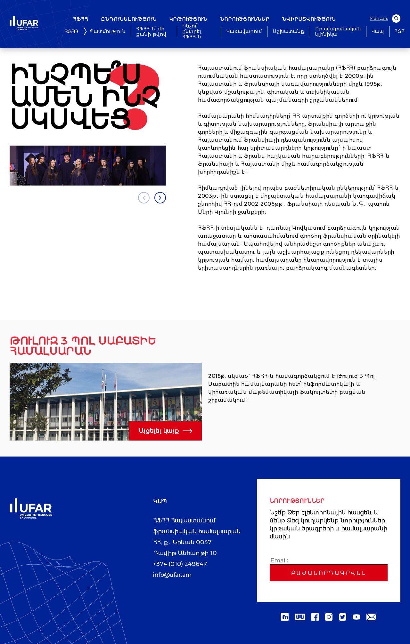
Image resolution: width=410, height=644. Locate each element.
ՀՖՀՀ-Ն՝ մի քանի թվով (151, 31)
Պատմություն (108, 31)
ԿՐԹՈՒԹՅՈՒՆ (188, 19)
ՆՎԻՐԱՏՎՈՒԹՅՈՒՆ (309, 19)
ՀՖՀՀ (80, 19)
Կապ (378, 31)
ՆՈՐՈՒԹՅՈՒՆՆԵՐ (244, 19)
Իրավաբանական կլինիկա (338, 31)
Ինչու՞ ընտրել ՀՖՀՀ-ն (192, 31)
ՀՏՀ (400, 31)
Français (379, 18)
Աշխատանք (289, 31)
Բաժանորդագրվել (328, 572)
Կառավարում (244, 31)
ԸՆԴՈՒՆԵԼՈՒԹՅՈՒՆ (129, 19)
